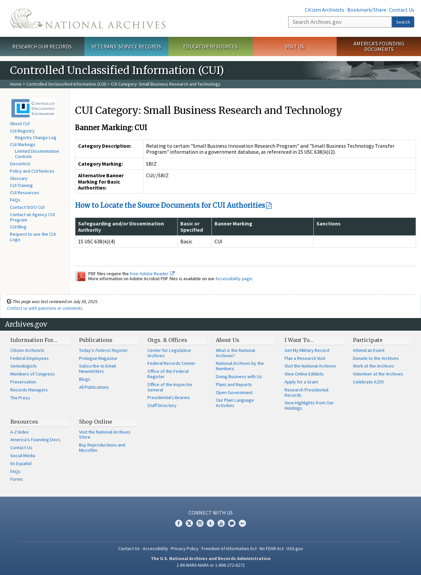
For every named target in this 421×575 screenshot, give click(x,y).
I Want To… (299, 340)
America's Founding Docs (35, 440)
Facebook (179, 523)
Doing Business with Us (239, 376)
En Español (21, 463)
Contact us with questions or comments (44, 308)
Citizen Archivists (324, 9)
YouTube (221, 523)
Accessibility (155, 548)
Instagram (200, 523)
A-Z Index (19, 432)
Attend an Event (368, 350)
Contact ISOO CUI (27, 207)
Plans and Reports (234, 384)
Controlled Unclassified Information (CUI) (66, 84)
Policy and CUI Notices (32, 171)
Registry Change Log (35, 137)
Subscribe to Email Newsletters (97, 368)
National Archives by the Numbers (240, 365)
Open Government (234, 392)
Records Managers (29, 390)
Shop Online (95, 421)
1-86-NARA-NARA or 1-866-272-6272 (211, 565)
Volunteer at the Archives (378, 374)
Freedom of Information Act (229, 548)
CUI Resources (24, 193)
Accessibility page (233, 279)
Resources (24, 421)
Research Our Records (42, 46)
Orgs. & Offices (167, 340)
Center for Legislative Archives (169, 353)
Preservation (23, 382)
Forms (16, 479)
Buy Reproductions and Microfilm (102, 447)
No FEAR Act (272, 548)
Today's (103, 350)
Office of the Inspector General (170, 387)
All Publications (94, 387)
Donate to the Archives (376, 358)
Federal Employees (29, 358)
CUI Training (21, 185)
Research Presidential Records (306, 392)
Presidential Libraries (168, 397)
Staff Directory (162, 405)
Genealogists (23, 366)
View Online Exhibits (304, 374)
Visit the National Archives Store (104, 434)
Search (403, 22)
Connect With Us (211, 512)
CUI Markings (23, 144)
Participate (367, 340)
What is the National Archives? (235, 353)
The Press (20, 398)
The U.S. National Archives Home (87, 18)
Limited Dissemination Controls (37, 153)
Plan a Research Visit (305, 358)
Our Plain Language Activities (235, 402)
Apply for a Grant (301, 382)
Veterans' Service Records (126, 46)
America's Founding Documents (379, 46)
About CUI (20, 123)
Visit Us (294, 46)
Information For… (33, 340)
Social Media (22, 455)
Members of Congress (32, 374)
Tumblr (210, 523)
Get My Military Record (307, 350)
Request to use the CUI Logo (33, 236)
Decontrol (20, 164)
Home (16, 84)
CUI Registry (22, 131)
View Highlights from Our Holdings (309, 405)
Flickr (242, 523)
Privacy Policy (185, 548)
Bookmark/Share (366, 9)
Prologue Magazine (98, 358)
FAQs (15, 200)
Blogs (84, 379)
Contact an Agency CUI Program (32, 217)
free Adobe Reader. (152, 274)
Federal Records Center (171, 363)
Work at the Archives (373, 366)
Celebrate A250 (368, 382)
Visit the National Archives (310, 366)
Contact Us (401, 9)
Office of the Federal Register (168, 373)
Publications (96, 340)
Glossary (19, 178)
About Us (227, 340)
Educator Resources (210, 46)
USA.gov (295, 548)
